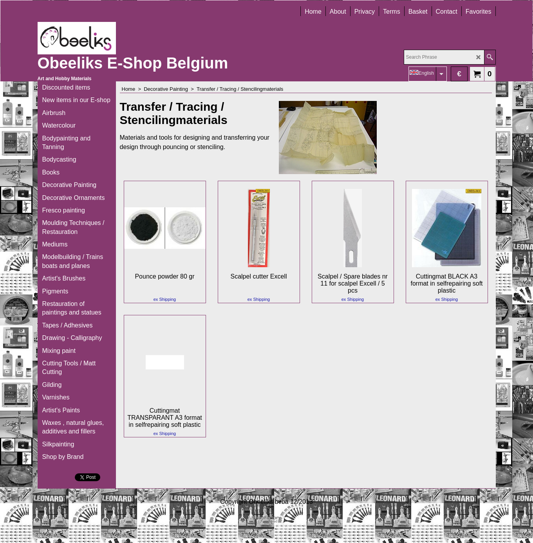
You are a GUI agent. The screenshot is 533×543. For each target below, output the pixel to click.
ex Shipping (165, 299)
